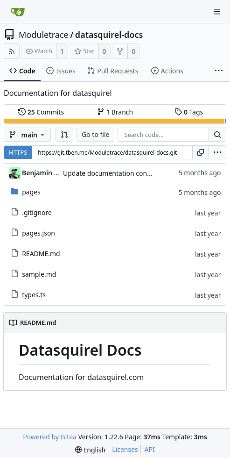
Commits (41, 111)
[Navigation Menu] (217, 11)
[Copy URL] (200, 152)
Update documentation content (111, 173)
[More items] (218, 71)
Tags (188, 111)
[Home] (18, 11)
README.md (41, 253)
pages (31, 191)
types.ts (34, 294)
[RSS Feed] (12, 51)
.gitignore (37, 212)
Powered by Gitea (50, 436)
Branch (115, 111)
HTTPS (18, 152)
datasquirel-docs (109, 34)
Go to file (95, 134)
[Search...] (217, 135)
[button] (64, 135)
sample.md (39, 274)
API (150, 449)
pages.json (38, 233)
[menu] (217, 152)
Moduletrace (44, 34)
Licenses (125, 449)
